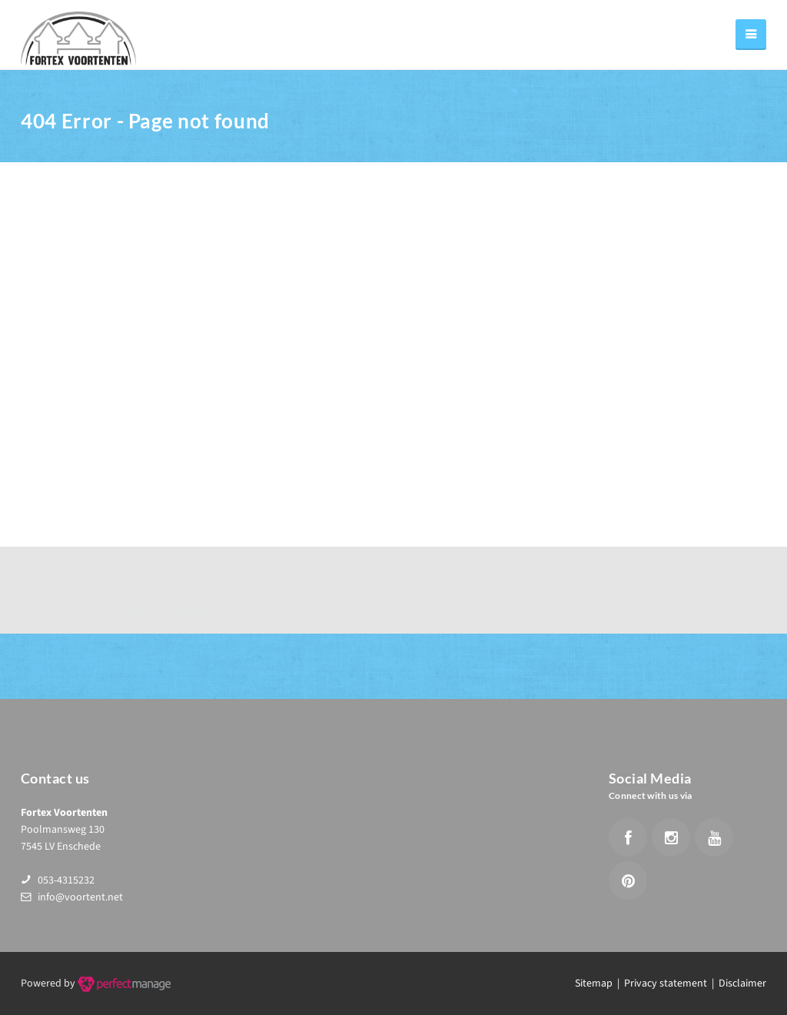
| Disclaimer (736, 983)
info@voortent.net (80, 897)
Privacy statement (665, 983)
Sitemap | (599, 983)
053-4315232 (66, 880)
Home (588, 125)
